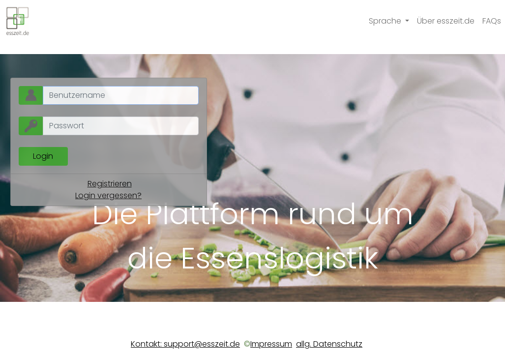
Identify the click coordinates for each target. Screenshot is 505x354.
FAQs (491, 21)
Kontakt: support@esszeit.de (185, 344)
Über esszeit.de (446, 21)
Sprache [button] (386, 21)
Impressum (271, 344)
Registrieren (110, 183)
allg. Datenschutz (329, 344)
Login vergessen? (108, 195)
